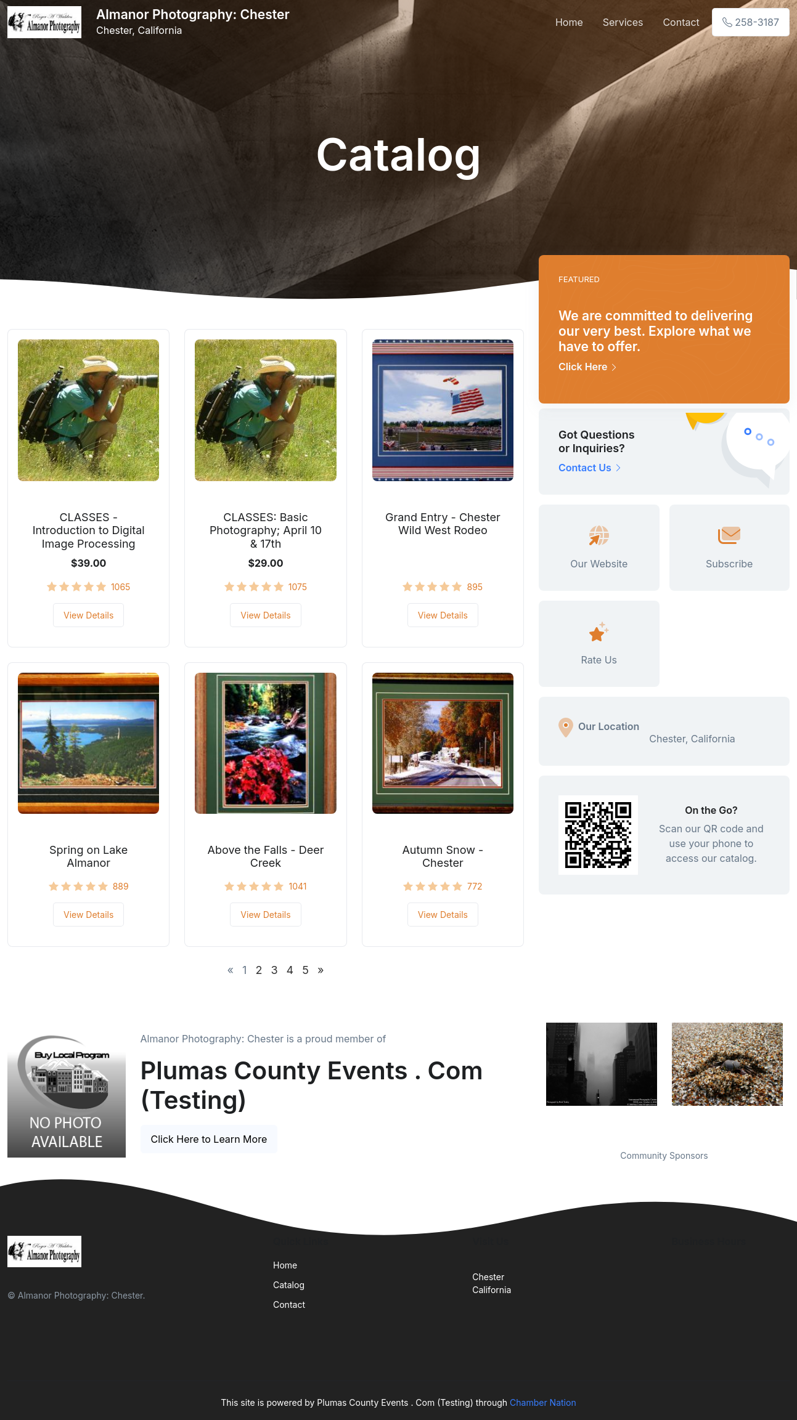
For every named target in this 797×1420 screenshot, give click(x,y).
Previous (529, 1078)
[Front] (46, 22)
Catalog (288, 1285)
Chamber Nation (543, 1402)
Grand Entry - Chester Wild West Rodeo (443, 524)
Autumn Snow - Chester (442, 856)
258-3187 (750, 22)
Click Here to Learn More (209, 1139)
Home (569, 22)
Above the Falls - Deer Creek (266, 856)
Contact (681, 22)
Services (623, 22)
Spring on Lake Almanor (88, 856)
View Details (88, 615)
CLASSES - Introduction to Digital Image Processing (89, 530)
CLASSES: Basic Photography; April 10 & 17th (266, 530)
